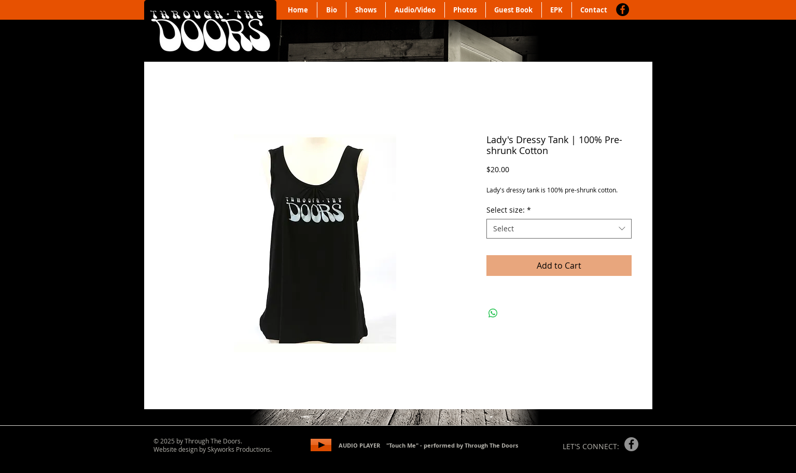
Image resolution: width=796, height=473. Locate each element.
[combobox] (559, 229)
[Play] (321, 445)
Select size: (508, 210)
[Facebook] (622, 9)
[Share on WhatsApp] (493, 313)
